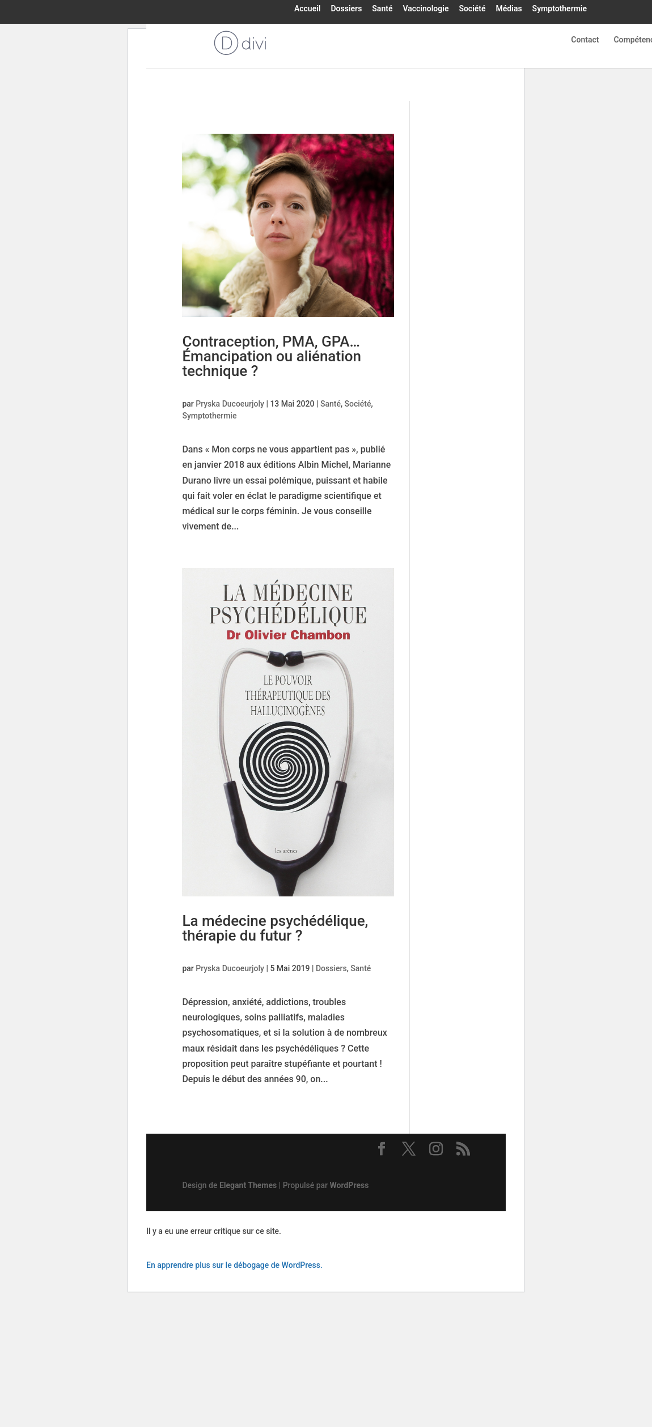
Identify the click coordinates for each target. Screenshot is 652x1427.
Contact (585, 40)
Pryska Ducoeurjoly (230, 403)
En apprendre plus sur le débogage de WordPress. (234, 1265)
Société (472, 9)
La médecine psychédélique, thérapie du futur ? (275, 928)
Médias (509, 9)
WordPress (349, 1185)
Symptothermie (559, 9)
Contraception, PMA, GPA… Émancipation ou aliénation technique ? (271, 356)
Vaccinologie (425, 9)
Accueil (307, 9)
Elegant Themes (248, 1185)
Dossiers (346, 9)
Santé (382, 9)
